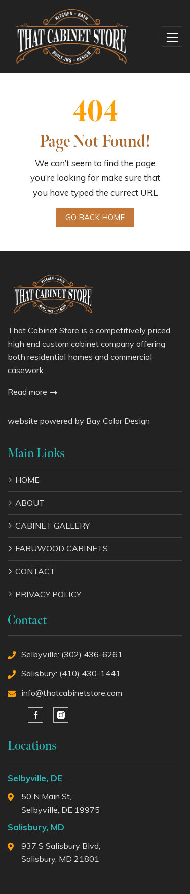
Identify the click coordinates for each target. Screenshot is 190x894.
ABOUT (30, 503)
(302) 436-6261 (92, 654)
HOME (27, 480)
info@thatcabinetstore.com (71, 693)
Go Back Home (95, 217)
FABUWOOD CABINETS (61, 548)
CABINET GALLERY (52, 525)
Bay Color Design (118, 421)
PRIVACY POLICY (48, 594)
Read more (32, 392)
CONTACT (35, 571)
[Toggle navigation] (172, 36)
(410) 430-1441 (90, 673)
